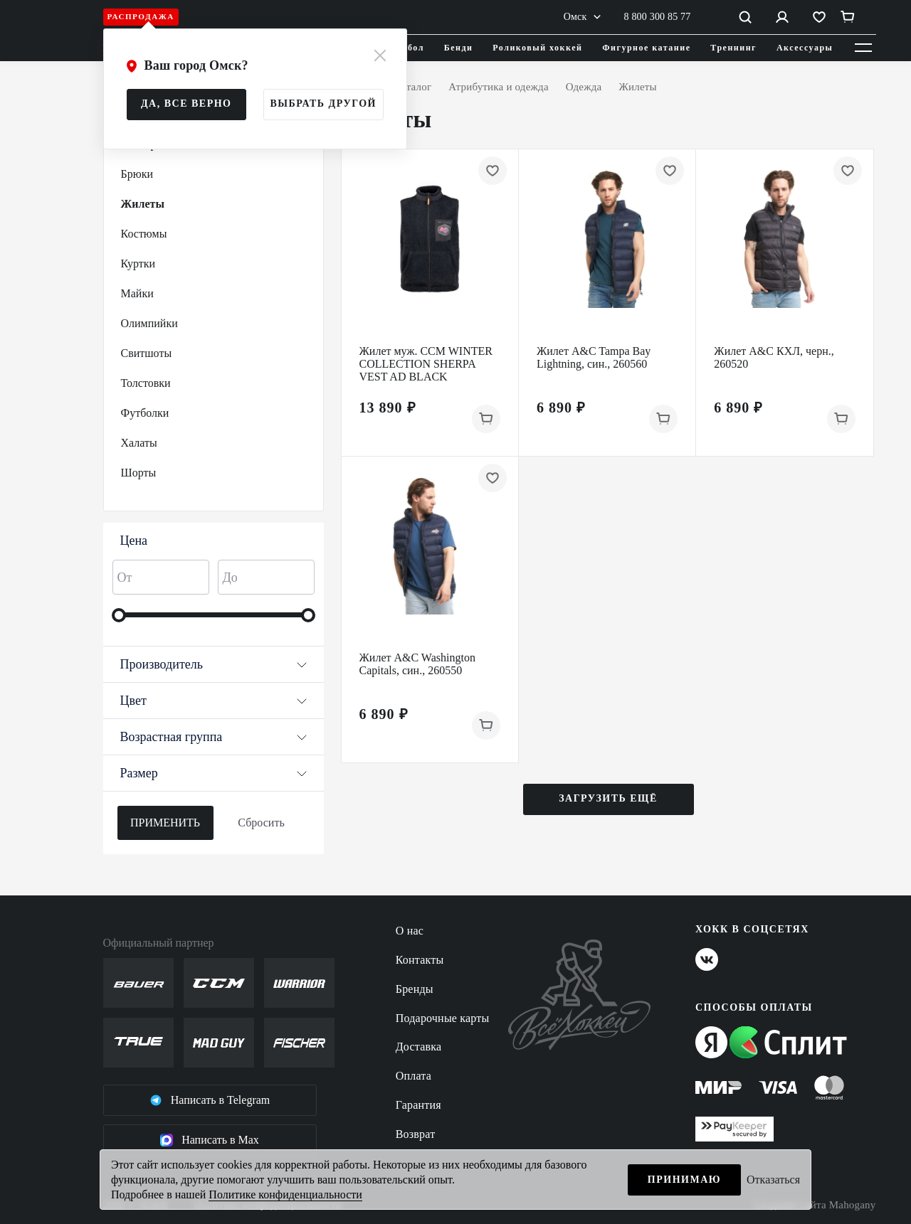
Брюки (137, 174)
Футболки (145, 413)
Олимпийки (149, 323)
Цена (134, 540)
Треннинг (733, 48)
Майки (137, 293)
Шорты (139, 473)
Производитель (213, 664)
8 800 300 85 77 (657, 16)
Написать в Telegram (209, 1100)
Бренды (414, 989)
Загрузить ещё (608, 798)
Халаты (139, 443)
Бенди (458, 48)
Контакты (420, 960)
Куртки (138, 263)
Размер (213, 773)
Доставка (419, 1047)
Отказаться (773, 1180)
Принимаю (684, 1179)
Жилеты (142, 204)
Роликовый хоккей (537, 48)
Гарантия (418, 1105)
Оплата (413, 1076)
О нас (409, 931)
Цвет (213, 700)
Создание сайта (814, 1205)
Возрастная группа (213, 737)
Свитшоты (146, 353)
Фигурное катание (646, 48)
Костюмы (144, 234)
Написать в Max (209, 1140)
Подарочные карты (443, 1018)
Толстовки (146, 383)
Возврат (416, 1134)
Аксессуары (804, 48)
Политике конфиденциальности (285, 1194)
